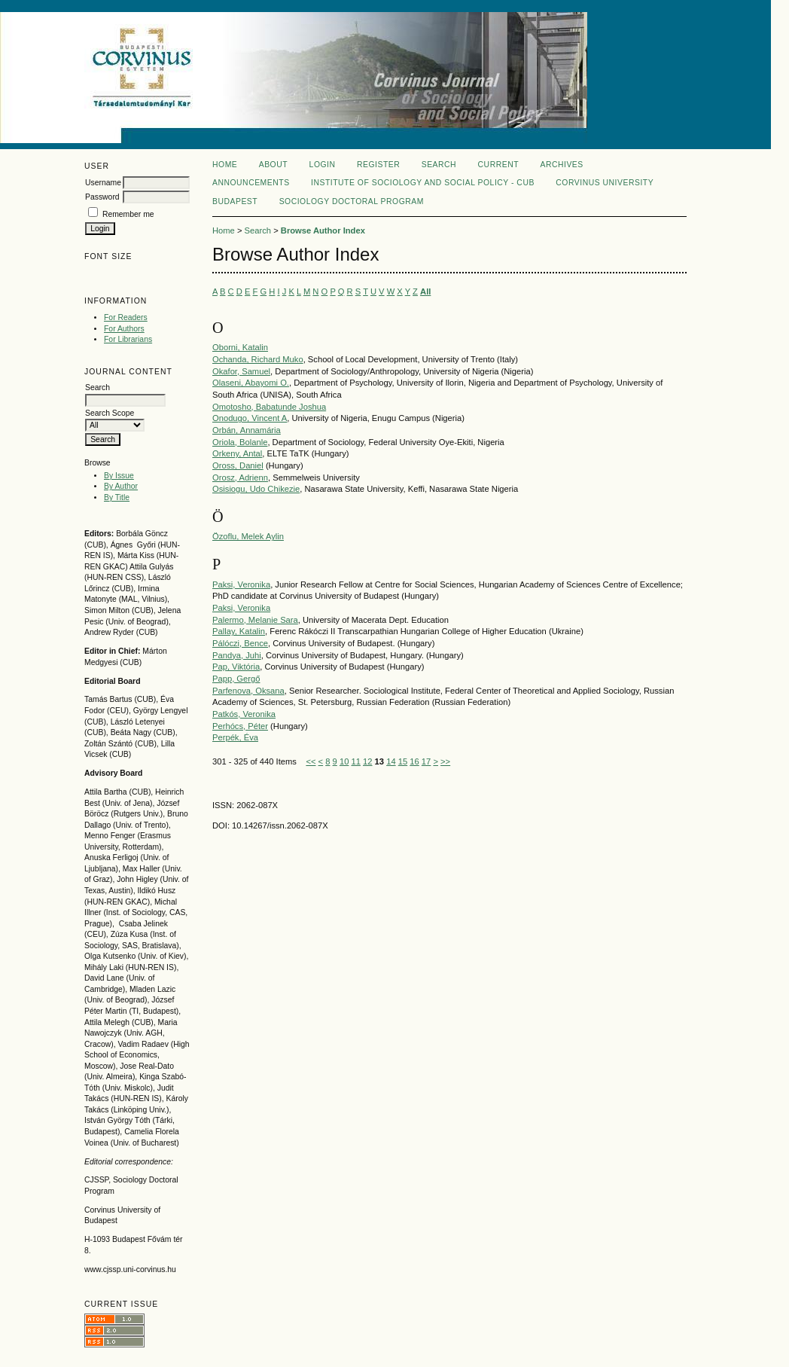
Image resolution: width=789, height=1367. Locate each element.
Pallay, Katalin (238, 631)
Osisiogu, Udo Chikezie (256, 488)
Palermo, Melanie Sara (255, 619)
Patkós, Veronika (244, 714)
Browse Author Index (323, 230)
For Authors (124, 329)
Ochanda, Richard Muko (257, 359)
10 (344, 761)
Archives (561, 164)
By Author (121, 486)
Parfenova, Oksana (248, 690)
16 (414, 761)
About (273, 164)
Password (102, 197)
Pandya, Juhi (236, 655)
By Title (116, 497)
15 (402, 761)
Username (103, 183)
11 (355, 761)
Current (498, 164)
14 (390, 761)
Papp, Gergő (236, 678)
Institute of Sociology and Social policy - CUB (423, 183)
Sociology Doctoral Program (351, 201)
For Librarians (128, 339)
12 (367, 761)
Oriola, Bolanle (239, 442)
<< (310, 761)
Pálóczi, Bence (240, 643)
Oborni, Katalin (240, 347)
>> (445, 761)
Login (322, 164)
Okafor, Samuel (241, 371)
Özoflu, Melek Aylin (248, 536)
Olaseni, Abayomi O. (250, 382)
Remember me (128, 214)
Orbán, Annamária (246, 430)
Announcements (251, 183)
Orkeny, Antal (237, 453)
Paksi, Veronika (241, 584)
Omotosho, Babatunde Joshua (269, 406)
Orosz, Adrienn (240, 477)
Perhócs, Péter (240, 726)
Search (439, 164)
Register (378, 164)
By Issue (119, 475)
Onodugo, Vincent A (249, 418)
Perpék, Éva (235, 737)
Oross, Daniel (238, 465)
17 (426, 761)
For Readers (126, 317)
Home (224, 164)
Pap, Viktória (236, 666)
